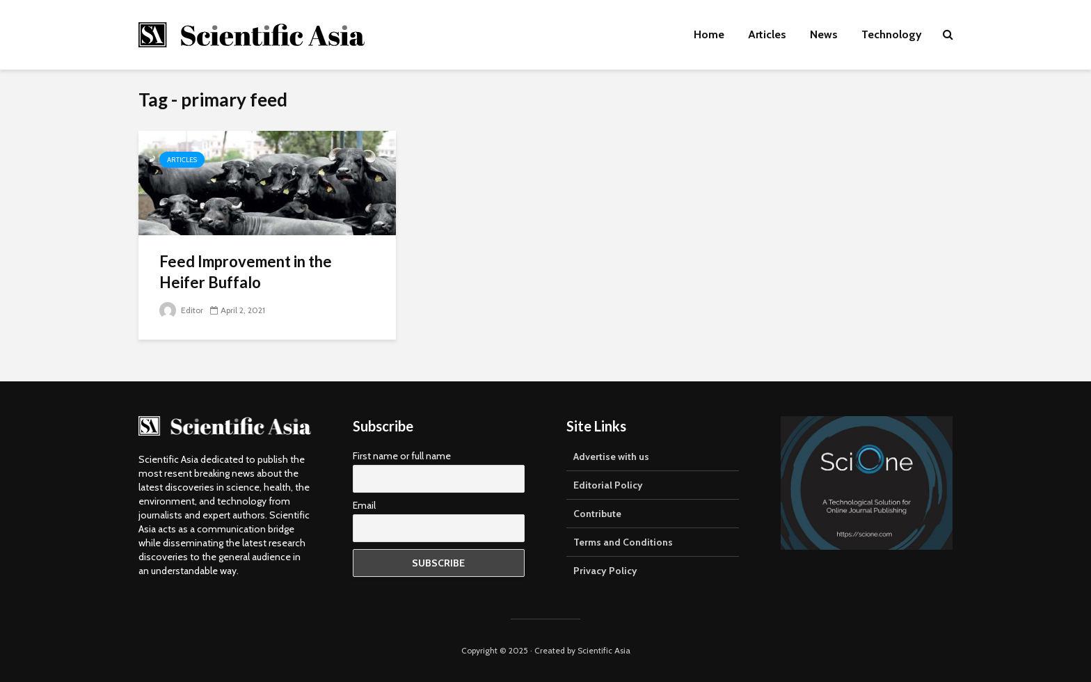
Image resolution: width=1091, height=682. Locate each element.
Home (709, 34)
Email (364, 505)
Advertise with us (611, 456)
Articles (767, 34)
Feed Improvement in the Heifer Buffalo (245, 272)
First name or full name (402, 456)
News (824, 34)
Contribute (597, 513)
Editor (181, 310)
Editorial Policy (608, 485)
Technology (891, 34)
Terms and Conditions (623, 542)
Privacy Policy (605, 570)
